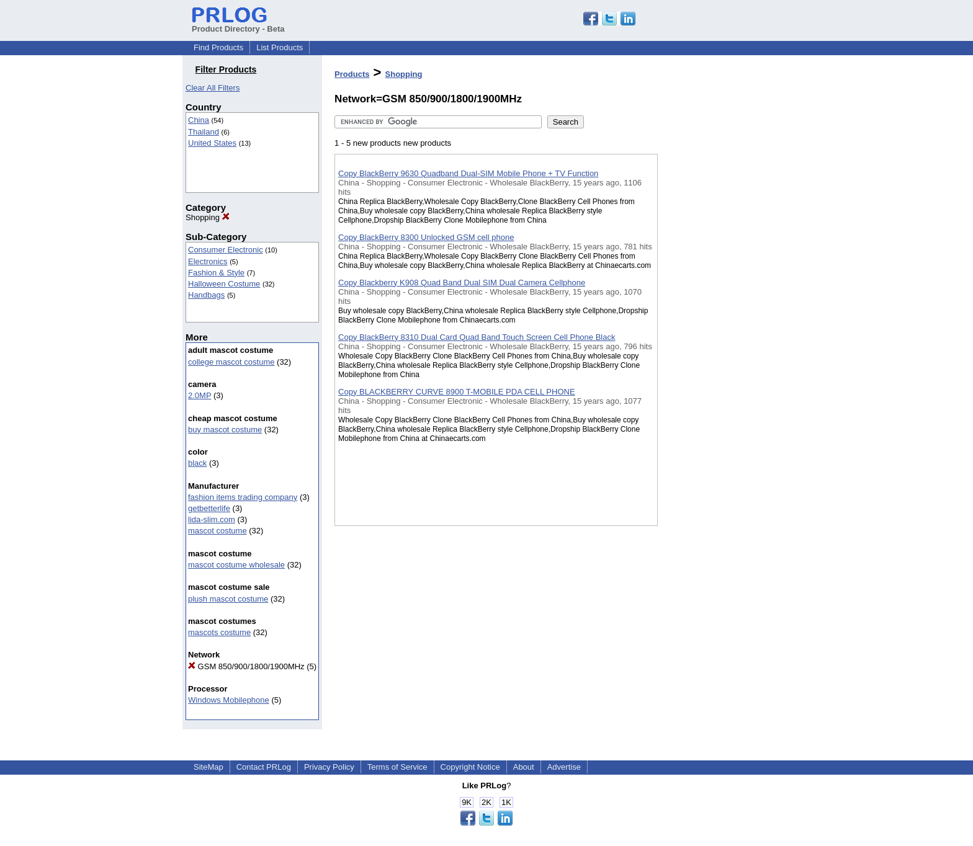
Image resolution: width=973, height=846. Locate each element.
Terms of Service (397, 767)
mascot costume (217, 530)
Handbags (206, 295)
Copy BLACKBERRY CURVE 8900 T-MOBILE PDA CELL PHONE (456, 391)
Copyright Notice (470, 767)
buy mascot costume (225, 429)
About (523, 767)
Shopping (208, 217)
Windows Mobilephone (228, 700)
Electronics (208, 261)
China (198, 120)
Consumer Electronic (225, 249)
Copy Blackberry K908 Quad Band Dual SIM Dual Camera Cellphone (461, 282)
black (197, 463)
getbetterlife (209, 508)
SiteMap (208, 767)
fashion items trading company (242, 497)
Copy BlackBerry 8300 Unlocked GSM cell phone (426, 237)
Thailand (203, 131)
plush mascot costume (228, 598)
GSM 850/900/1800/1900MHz (246, 666)
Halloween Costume (224, 283)
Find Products (218, 47)
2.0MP (199, 395)
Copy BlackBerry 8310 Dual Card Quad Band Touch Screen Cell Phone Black (476, 337)
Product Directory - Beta (238, 24)
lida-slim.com (211, 519)
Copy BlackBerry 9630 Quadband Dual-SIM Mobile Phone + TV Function (468, 173)
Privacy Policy (329, 767)
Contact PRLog (263, 767)
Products (351, 74)
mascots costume (219, 632)
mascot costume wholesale (236, 564)
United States (212, 143)
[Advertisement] (719, 322)
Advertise (564, 767)
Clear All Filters (213, 87)
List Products (279, 47)
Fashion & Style (216, 272)
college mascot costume (231, 362)
